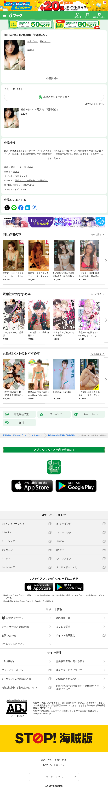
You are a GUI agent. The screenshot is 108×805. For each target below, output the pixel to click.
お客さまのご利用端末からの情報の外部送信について (77, 687)
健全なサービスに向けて (69, 670)
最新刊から (99, 104)
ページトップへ (54, 777)
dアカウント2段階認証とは (16, 678)
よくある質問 (63, 626)
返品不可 (30, 50)
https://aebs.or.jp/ (43, 713)
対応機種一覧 (63, 618)
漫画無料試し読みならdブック (14, 435)
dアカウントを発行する (54, 760)
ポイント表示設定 (65, 635)
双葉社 (16, 171)
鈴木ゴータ (32, 41)
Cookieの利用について (68, 678)
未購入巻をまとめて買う (56, 96)
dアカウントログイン (13, 644)
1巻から (88, 104)
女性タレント (21, 176)
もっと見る (96, 234)
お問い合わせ (9, 635)
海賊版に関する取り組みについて (20, 687)
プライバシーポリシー (14, 670)
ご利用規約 (8, 661)
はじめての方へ (12, 618)
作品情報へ (52, 78)
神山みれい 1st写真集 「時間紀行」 (40, 109)
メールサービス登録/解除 (15, 626)
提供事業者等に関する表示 (70, 661)
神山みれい (45, 41)
